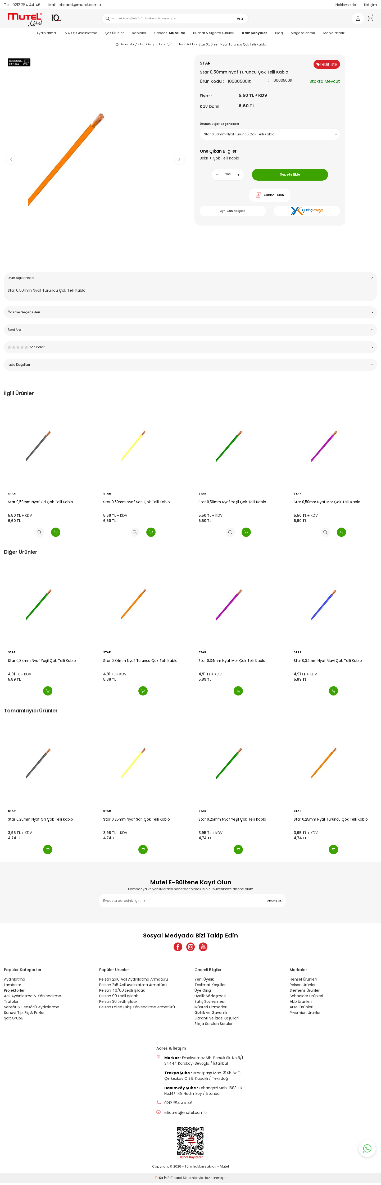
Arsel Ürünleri (301, 1009)
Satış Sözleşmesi (209, 1003)
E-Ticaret (174, 1180)
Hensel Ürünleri (303, 981)
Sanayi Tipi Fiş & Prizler (24, 1014)
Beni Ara (190, 329)
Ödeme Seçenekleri (190, 312)
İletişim (370, 4)
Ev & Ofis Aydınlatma (80, 33)
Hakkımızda (345, 4)
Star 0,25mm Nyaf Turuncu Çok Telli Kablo (331, 819)
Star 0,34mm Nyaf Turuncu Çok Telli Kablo (140, 660)
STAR (159, 44)
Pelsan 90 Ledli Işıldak (118, 997)
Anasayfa (124, 44)
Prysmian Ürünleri (305, 1014)
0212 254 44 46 (22, 4)
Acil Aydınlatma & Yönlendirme (32, 997)
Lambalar (12, 986)
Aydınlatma (46, 33)
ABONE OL (274, 901)
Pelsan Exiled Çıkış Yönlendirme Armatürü (137, 1009)
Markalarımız (333, 33)
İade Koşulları (190, 364)
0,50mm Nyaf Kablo (180, 44)
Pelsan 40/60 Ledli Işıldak (122, 992)
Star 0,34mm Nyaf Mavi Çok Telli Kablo (328, 660)
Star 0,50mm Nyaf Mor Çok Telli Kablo (327, 502)
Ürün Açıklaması (190, 278)
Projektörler (14, 992)
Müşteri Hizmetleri (210, 1009)
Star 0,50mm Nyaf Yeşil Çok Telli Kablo (232, 502)
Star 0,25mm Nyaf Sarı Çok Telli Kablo (136, 819)
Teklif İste (326, 64)
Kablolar (139, 33)
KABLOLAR (145, 44)
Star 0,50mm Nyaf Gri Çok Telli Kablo (40, 502)
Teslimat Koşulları (210, 986)
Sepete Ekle (290, 174)
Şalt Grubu (13, 1020)
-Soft (161, 1180)
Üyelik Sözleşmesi (210, 997)
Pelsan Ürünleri (303, 986)
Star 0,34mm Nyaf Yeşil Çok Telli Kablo (42, 660)
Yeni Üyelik (204, 981)
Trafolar (11, 1003)
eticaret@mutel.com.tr (74, 4)
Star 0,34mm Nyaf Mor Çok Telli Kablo (231, 660)
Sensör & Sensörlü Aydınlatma (31, 1009)
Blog (279, 33)
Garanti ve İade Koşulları (216, 1020)
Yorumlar (190, 347)
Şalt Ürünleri (114, 33)
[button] (95, 259)
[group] (95, 154)
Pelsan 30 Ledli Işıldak (118, 1003)
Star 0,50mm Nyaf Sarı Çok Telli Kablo (136, 502)
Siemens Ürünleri (305, 992)
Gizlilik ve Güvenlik (210, 1014)
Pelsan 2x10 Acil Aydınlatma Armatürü (133, 981)
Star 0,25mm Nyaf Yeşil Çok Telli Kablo (232, 819)
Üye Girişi (202, 992)
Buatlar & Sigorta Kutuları (213, 33)
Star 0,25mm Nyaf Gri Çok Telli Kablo (40, 819)
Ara (240, 18)
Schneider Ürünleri (306, 997)
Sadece (169, 33)
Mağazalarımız (303, 33)
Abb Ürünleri (301, 1003)
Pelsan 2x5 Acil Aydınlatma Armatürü (133, 986)
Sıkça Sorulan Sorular (213, 1025)
